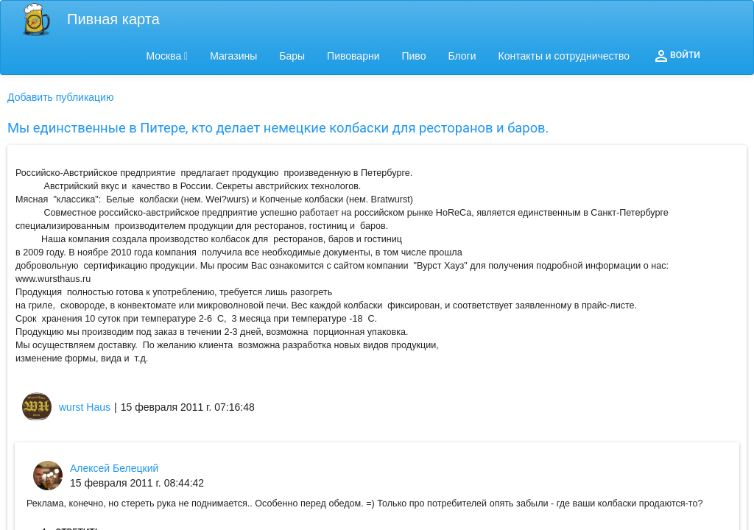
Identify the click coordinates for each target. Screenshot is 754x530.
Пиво (413, 56)
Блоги (462, 56)
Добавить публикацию (60, 97)
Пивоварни (353, 56)
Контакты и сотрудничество (564, 56)
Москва (167, 56)
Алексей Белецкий (114, 468)
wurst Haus (84, 407)
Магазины (233, 56)
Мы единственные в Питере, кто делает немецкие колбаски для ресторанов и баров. (278, 127)
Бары (292, 56)
